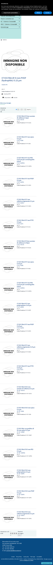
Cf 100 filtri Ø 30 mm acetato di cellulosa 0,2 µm (25, 388)
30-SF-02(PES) (21, 453)
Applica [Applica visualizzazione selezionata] (29, 109)
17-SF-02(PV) (20, 182)
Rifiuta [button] (38, 12)
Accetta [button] (47, 12)
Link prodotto (7, 97)
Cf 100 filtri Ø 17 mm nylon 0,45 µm (25, 263)
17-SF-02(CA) (20, 119)
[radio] (16, 109)
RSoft (32, 560)
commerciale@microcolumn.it (13, 550)
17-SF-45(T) (20, 369)
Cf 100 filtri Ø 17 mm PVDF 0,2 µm (25, 179)
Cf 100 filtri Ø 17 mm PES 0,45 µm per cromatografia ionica (25, 284)
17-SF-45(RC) (20, 348)
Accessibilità (39, 556)
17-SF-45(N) (20, 265)
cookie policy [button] (44, 7)
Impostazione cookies (46, 563)
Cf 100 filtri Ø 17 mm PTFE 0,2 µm (25, 221)
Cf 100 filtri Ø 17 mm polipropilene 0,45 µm (24, 304)
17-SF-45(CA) (20, 244)
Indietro (4, 39)
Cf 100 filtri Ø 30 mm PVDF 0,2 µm (25, 492)
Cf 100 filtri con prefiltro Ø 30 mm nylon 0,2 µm (25, 429)
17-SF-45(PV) (20, 328)
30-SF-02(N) (20, 411)
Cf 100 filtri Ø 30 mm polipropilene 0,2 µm (23, 471)
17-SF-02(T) (20, 224)
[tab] (6, 103)
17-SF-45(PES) (20, 288)
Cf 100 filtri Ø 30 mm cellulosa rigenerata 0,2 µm (25, 513)
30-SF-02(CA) (21, 390)
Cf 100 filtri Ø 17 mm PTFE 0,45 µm (25, 367)
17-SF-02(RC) (20, 203)
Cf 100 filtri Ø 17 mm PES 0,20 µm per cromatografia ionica (25, 159)
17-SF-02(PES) (20, 163)
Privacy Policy (19, 556)
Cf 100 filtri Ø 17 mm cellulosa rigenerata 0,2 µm (25, 200)
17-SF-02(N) (20, 140)
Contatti (13, 556)
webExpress (26, 560)
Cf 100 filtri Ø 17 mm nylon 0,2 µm (25, 138)
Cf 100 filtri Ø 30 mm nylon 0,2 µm (25, 408)
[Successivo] (10, 535)
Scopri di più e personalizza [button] (11, 12)
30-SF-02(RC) (20, 515)
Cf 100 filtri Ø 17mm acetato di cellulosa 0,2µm (26, 117)
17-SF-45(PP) (20, 307)
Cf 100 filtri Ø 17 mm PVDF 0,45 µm (25, 325)
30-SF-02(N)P (20, 432)
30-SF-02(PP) (20, 473)
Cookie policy (26, 556)
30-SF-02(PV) (20, 494)
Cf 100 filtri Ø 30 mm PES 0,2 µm (25, 450)
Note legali (32, 556)
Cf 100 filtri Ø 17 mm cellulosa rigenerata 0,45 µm (26, 346)
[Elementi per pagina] (19, 535)
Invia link (15, 97)
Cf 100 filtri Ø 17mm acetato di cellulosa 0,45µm (26, 242)
